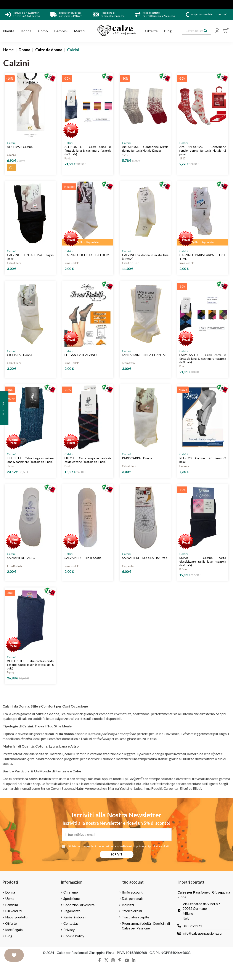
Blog (8, 936)
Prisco (183, 569)
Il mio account (132, 892)
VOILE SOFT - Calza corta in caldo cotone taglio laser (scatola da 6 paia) (30, 664)
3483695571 (192, 926)
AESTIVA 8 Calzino (20, 147)
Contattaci (71, 923)
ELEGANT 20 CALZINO (80, 355)
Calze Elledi (14, 263)
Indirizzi (128, 905)
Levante (184, 466)
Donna (10, 892)
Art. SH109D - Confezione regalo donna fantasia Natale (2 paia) (145, 148)
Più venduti (13, 911)
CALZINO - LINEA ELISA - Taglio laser (30, 256)
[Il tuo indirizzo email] (116, 834)
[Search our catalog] (205, 30)
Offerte (11, 923)
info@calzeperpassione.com (203, 933)
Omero (11, 155)
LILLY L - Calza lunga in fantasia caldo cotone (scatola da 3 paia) (87, 460)
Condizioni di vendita (79, 905)
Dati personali (132, 898)
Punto (67, 158)
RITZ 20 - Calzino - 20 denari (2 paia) (202, 460)
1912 (125, 155)
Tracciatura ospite (135, 917)
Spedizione (71, 898)
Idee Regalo (14, 929)
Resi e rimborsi (74, 917)
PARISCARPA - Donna (137, 458)
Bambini (11, 905)
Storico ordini (132, 911)
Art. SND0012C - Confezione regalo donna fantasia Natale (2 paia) (202, 150)
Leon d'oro (128, 363)
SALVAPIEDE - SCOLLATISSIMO (144, 558)
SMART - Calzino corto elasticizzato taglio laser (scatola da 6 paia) (202, 561)
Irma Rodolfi (71, 263)
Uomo (9, 898)
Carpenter (128, 566)
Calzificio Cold (130, 263)
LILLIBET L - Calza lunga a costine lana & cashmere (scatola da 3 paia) (30, 460)
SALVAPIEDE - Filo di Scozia (82, 558)
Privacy (69, 929)
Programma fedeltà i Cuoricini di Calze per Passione (146, 925)
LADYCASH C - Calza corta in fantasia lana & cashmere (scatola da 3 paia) (202, 358)
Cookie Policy (73, 936)
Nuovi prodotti (16, 917)
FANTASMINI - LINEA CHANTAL (144, 355)
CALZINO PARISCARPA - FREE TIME (202, 256)
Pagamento (71, 911)
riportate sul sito (159, 846)
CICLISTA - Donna (19, 355)
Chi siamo (70, 892)
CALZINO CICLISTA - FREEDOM (86, 255)
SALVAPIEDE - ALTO (21, 558)
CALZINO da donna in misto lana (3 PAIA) (145, 256)
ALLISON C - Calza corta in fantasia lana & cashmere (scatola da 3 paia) (87, 150)
